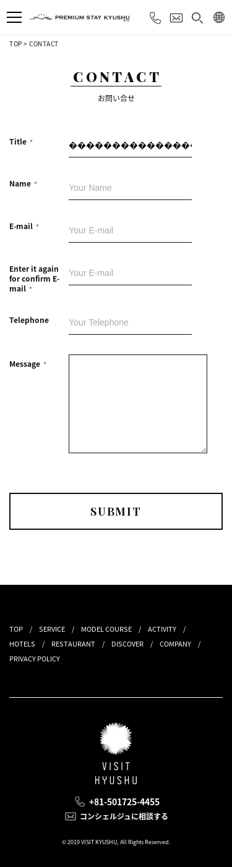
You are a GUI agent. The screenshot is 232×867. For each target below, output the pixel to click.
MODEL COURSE (106, 629)
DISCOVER (127, 644)
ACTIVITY (162, 629)
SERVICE (52, 629)
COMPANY (175, 644)
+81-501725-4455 (124, 801)
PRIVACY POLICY (34, 658)
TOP (15, 43)
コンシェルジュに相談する (124, 816)
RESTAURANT (73, 644)
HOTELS (22, 644)
